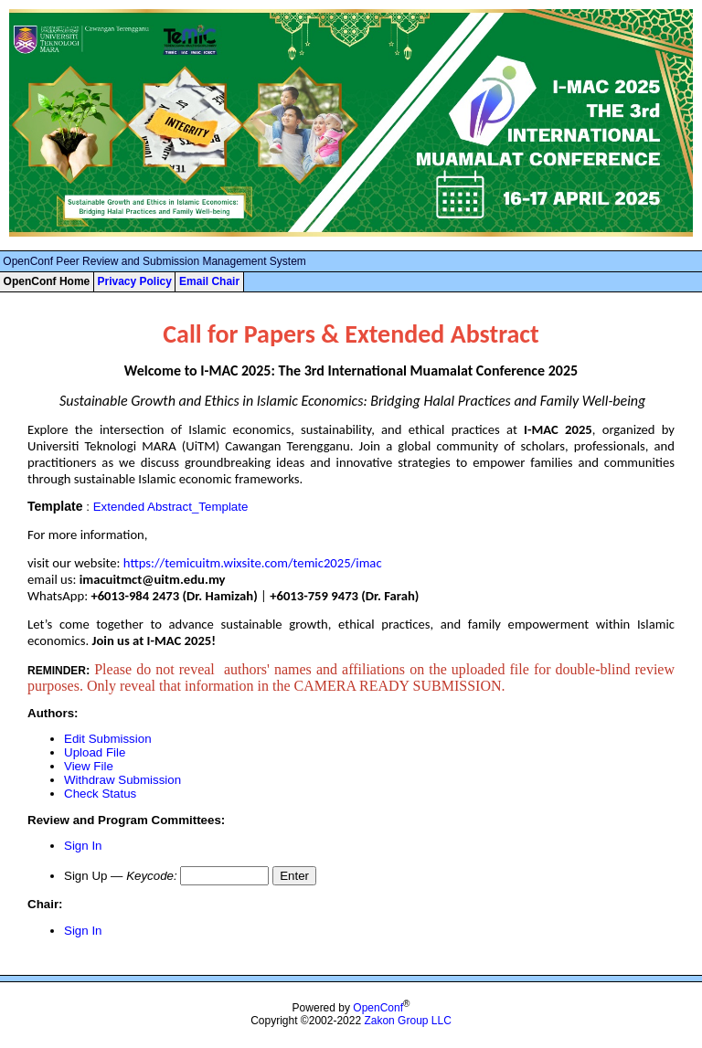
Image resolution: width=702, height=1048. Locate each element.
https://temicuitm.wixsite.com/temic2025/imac (252, 563)
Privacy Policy (134, 281)
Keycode (150, 876)
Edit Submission (108, 739)
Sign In (83, 845)
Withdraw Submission (122, 780)
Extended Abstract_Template (171, 506)
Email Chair (209, 281)
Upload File (94, 752)
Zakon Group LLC (407, 1020)
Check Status (100, 793)
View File (88, 766)
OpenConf (378, 1007)
